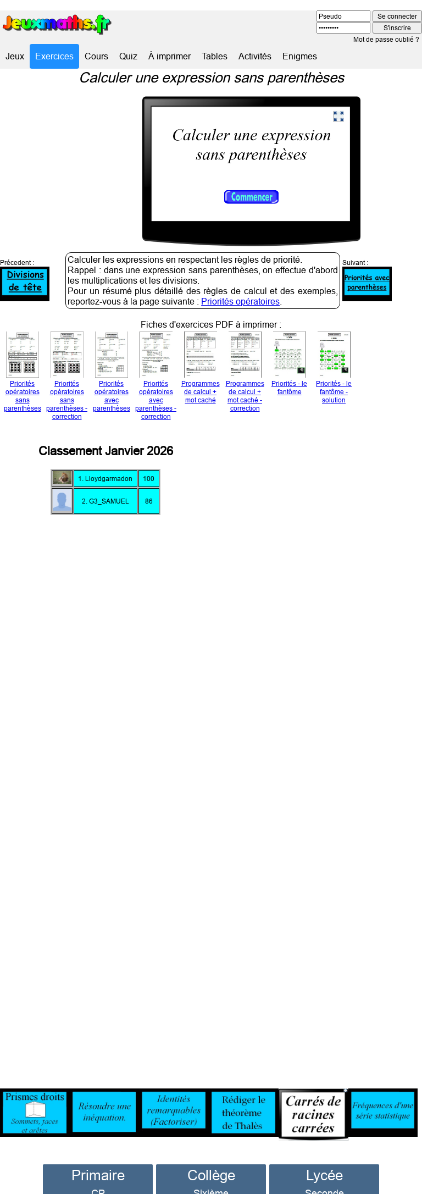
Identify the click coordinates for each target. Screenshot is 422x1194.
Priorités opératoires (240, 284)
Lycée (324, 1157)
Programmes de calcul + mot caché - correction (245, 374)
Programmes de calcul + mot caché (200, 369)
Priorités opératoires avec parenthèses (111, 374)
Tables (214, 56)
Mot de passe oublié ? (386, 39)
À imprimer (169, 56)
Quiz (128, 56)
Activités (254, 56)
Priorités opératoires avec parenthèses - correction (155, 378)
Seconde (324, 1175)
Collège (211, 1157)
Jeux (14, 56)
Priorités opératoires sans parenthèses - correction (66, 378)
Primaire (98, 1157)
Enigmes (299, 56)
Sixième (211, 1175)
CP (98, 1175)
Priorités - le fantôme (289, 365)
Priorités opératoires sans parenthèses (22, 374)
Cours (96, 56)
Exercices (54, 56)
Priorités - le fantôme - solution (334, 369)
